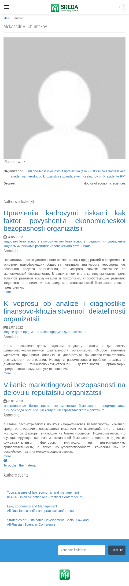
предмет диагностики (67, 332)
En (122, 7)
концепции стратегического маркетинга (75, 410)
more (7, 292)
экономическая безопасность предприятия (74, 241)
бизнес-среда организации (24, 410)
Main (7, 18)
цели (19, 332)
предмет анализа (36, 332)
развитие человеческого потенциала (63, 246)
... (84, 332)
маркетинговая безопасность (28, 406)
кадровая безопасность (22, 241)
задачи (9, 332)
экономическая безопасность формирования (89, 406)
